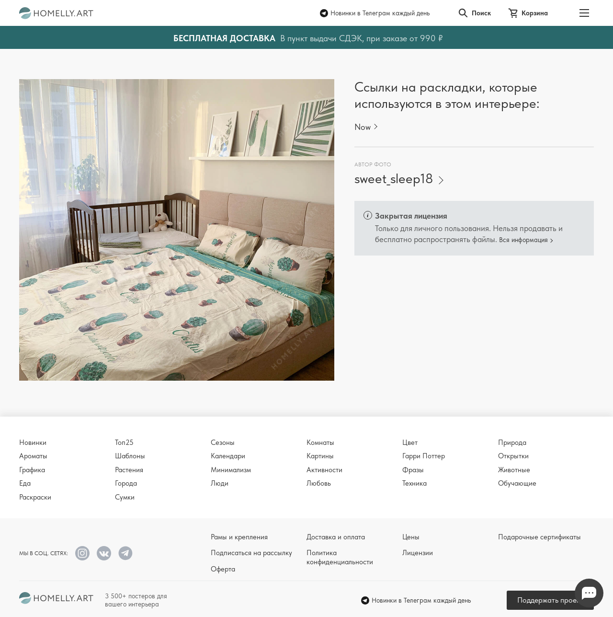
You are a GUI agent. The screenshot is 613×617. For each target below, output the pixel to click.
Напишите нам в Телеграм (589, 593)
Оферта (223, 569)
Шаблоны (130, 456)
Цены (411, 537)
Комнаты (320, 442)
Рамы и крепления (239, 537)
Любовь (318, 483)
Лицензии (417, 552)
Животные (514, 470)
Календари (228, 456)
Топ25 (124, 442)
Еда (25, 483)
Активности (324, 470)
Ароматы (33, 456)
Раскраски (35, 497)
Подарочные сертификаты (539, 537)
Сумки (125, 497)
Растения (129, 470)
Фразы (413, 470)
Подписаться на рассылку (251, 552)
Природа (512, 442)
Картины (320, 456)
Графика (32, 470)
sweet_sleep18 (393, 178)
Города (126, 483)
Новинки (32, 442)
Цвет (410, 442)
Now (362, 127)
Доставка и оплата (335, 537)
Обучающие (517, 483)
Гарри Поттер (423, 456)
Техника (414, 483)
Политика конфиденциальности (339, 557)
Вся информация (523, 240)
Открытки (513, 456)
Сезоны (223, 442)
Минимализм (231, 470)
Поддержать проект (550, 600)
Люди (219, 483)
